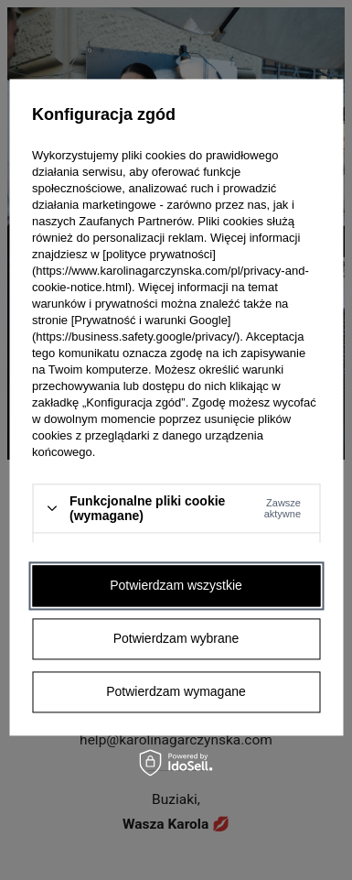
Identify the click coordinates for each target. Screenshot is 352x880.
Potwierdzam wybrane (176, 638)
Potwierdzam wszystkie (176, 585)
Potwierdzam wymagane (176, 691)
